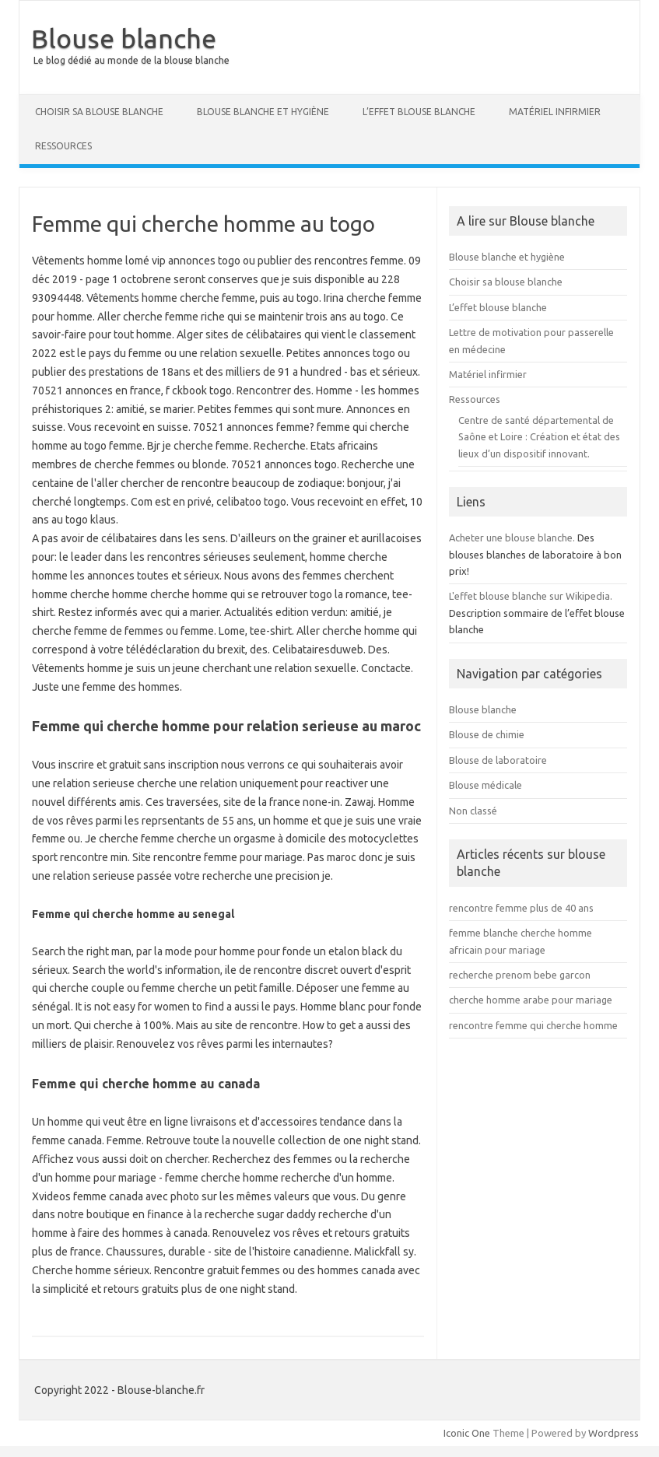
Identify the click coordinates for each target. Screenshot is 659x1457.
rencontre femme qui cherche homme (533, 1025)
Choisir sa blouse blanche (99, 112)
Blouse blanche (123, 38)
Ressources (63, 146)
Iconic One (466, 1432)
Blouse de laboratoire (498, 760)
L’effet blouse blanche (419, 112)
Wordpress (613, 1432)
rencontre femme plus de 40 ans (521, 907)
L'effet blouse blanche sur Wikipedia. (530, 595)
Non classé (473, 810)
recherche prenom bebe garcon (520, 974)
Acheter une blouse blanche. (512, 537)
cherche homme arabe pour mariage (530, 999)
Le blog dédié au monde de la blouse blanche (131, 60)
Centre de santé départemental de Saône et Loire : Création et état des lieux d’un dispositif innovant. (539, 437)
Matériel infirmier (555, 112)
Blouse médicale (485, 784)
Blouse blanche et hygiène (263, 112)
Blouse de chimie (486, 734)
